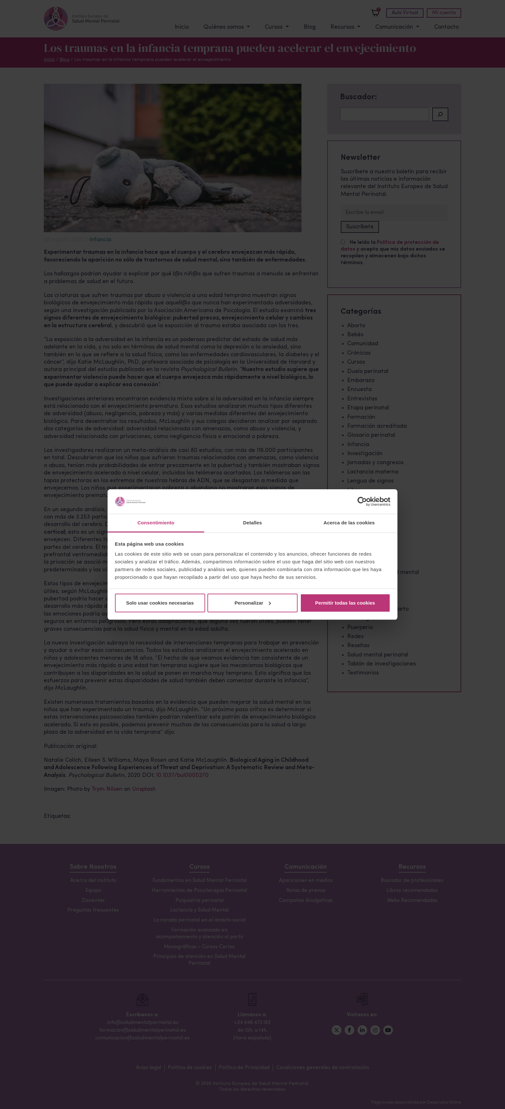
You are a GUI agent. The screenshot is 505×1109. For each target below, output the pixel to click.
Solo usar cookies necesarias (160, 603)
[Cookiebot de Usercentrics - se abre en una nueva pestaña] (362, 501)
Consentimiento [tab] (156, 522)
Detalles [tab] (252, 522)
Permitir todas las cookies (345, 603)
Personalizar (252, 603)
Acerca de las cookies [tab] (349, 522)
